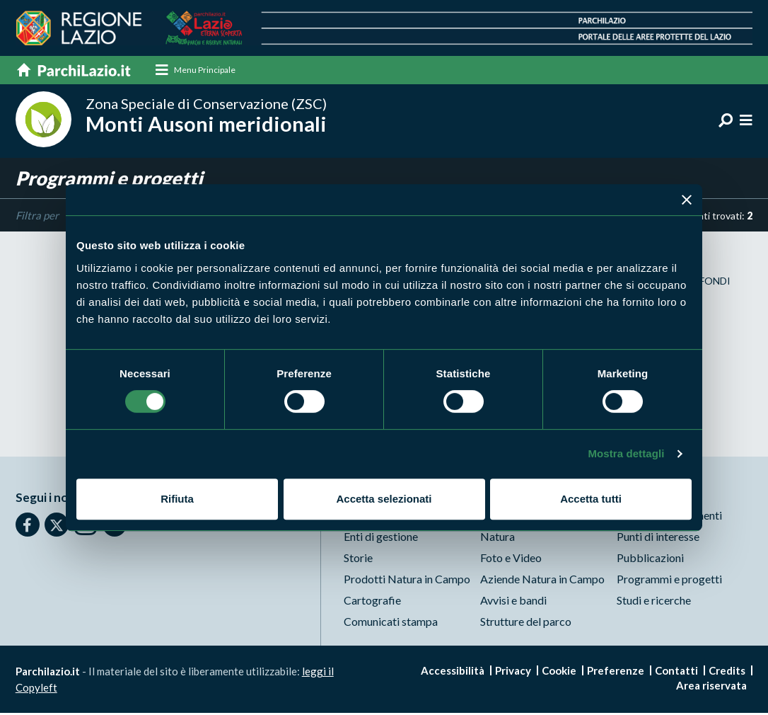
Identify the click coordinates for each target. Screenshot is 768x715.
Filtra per (37, 216)
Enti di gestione (381, 538)
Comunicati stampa (391, 623)
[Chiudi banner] (687, 200)
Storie (358, 559)
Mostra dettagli (626, 453)
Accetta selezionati (383, 499)
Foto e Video (511, 559)
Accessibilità (452, 672)
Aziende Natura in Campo (542, 581)
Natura (497, 538)
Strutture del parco (525, 623)
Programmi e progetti (669, 581)
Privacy (513, 672)
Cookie (559, 672)
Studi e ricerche (654, 602)
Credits (727, 672)
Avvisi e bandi (513, 602)
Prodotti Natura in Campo (407, 581)
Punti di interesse (658, 538)
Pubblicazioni (650, 559)
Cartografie (372, 602)
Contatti (676, 672)
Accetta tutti (591, 499)
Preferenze (615, 672)
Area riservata (711, 687)
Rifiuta (177, 499)
